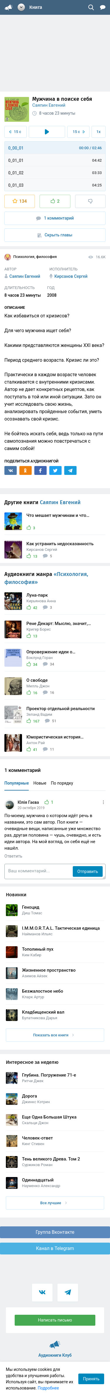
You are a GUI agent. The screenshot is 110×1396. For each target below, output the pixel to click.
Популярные (16, 783)
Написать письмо (55, 1320)
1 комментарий (55, 218)
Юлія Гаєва (29, 802)
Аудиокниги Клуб (55, 1342)
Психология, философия (30, 257)
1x (99, 131)
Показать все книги (53, 1035)
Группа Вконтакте (54, 1232)
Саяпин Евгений (48, 105)
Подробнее (48, 1388)
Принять (91, 1378)
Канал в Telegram (55, 1248)
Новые (39, 783)
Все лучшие (53, 1203)
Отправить (87, 871)
